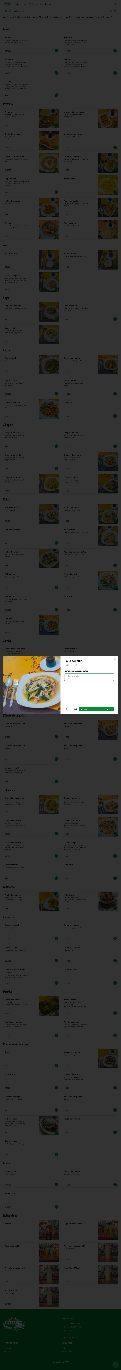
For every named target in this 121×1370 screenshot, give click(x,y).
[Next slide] (59, 685)
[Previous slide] (4, 685)
